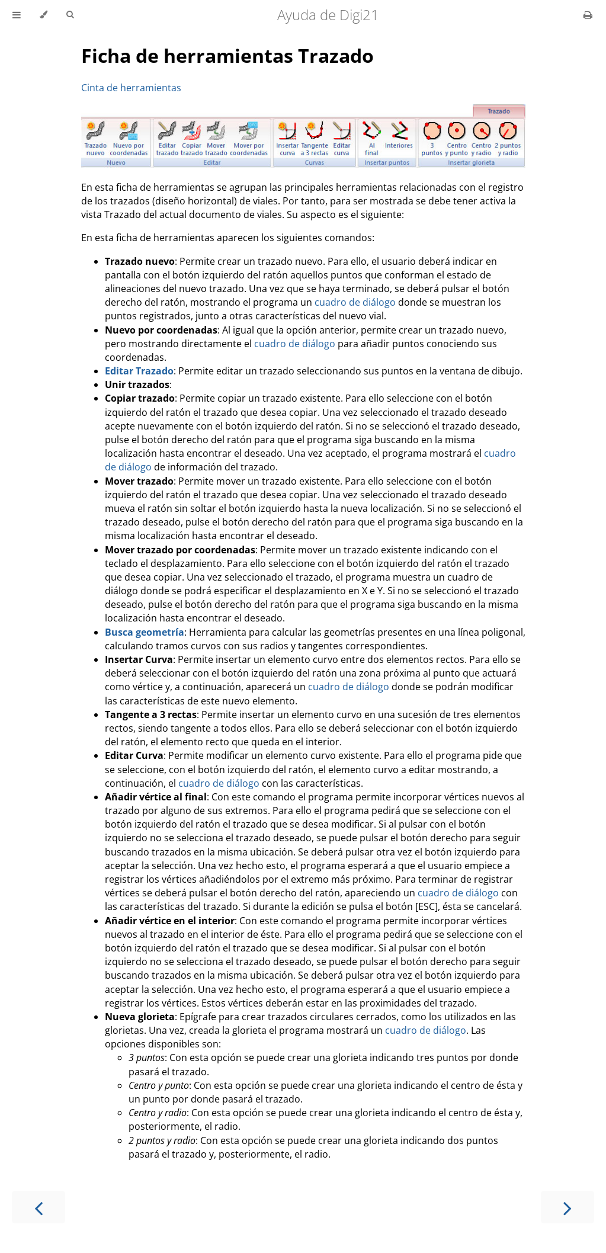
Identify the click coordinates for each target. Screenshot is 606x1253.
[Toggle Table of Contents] (16, 15)
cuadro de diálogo (355, 302)
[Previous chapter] (38, 1207)
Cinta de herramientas (131, 87)
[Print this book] (588, 14)
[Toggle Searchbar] (70, 15)
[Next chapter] (567, 1207)
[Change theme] (43, 15)
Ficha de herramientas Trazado (227, 55)
